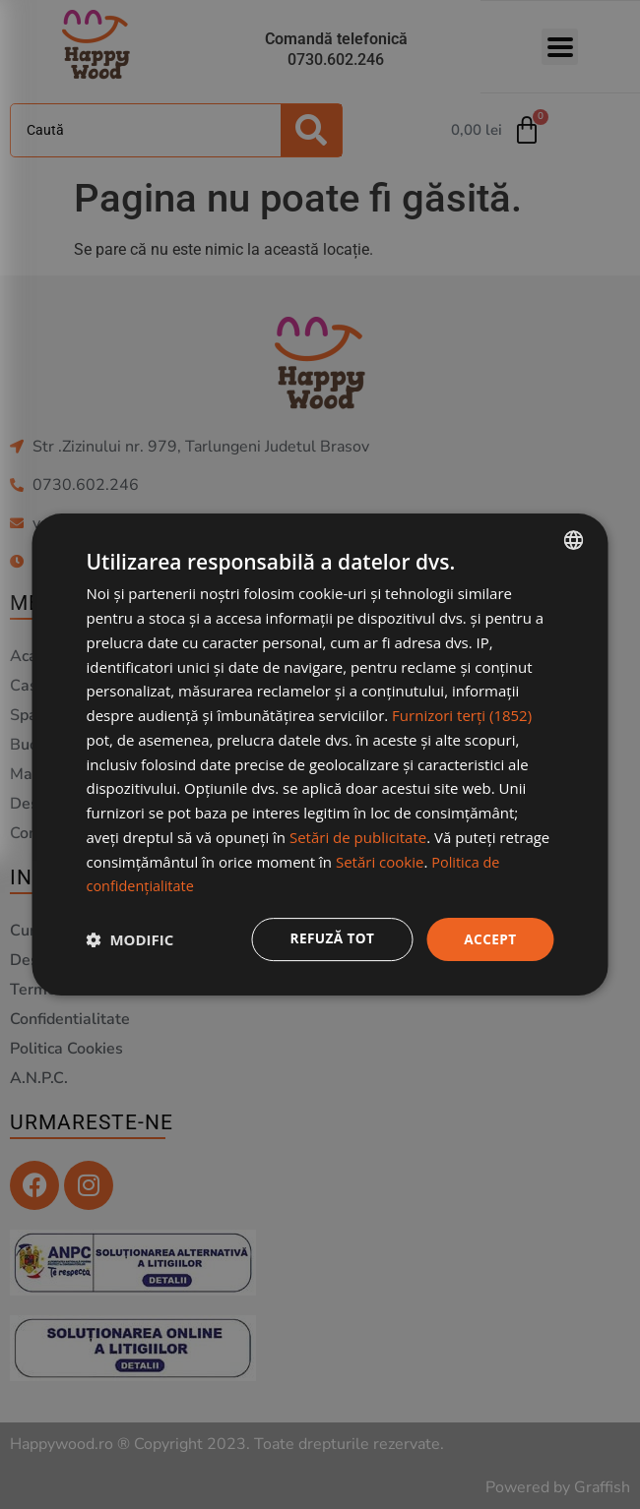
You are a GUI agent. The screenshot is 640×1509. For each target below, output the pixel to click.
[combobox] (574, 540)
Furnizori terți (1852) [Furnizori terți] (462, 715)
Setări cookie (379, 861)
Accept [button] (490, 939)
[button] (130, 939)
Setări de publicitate (357, 836)
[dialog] (320, 754)
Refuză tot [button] (330, 939)
